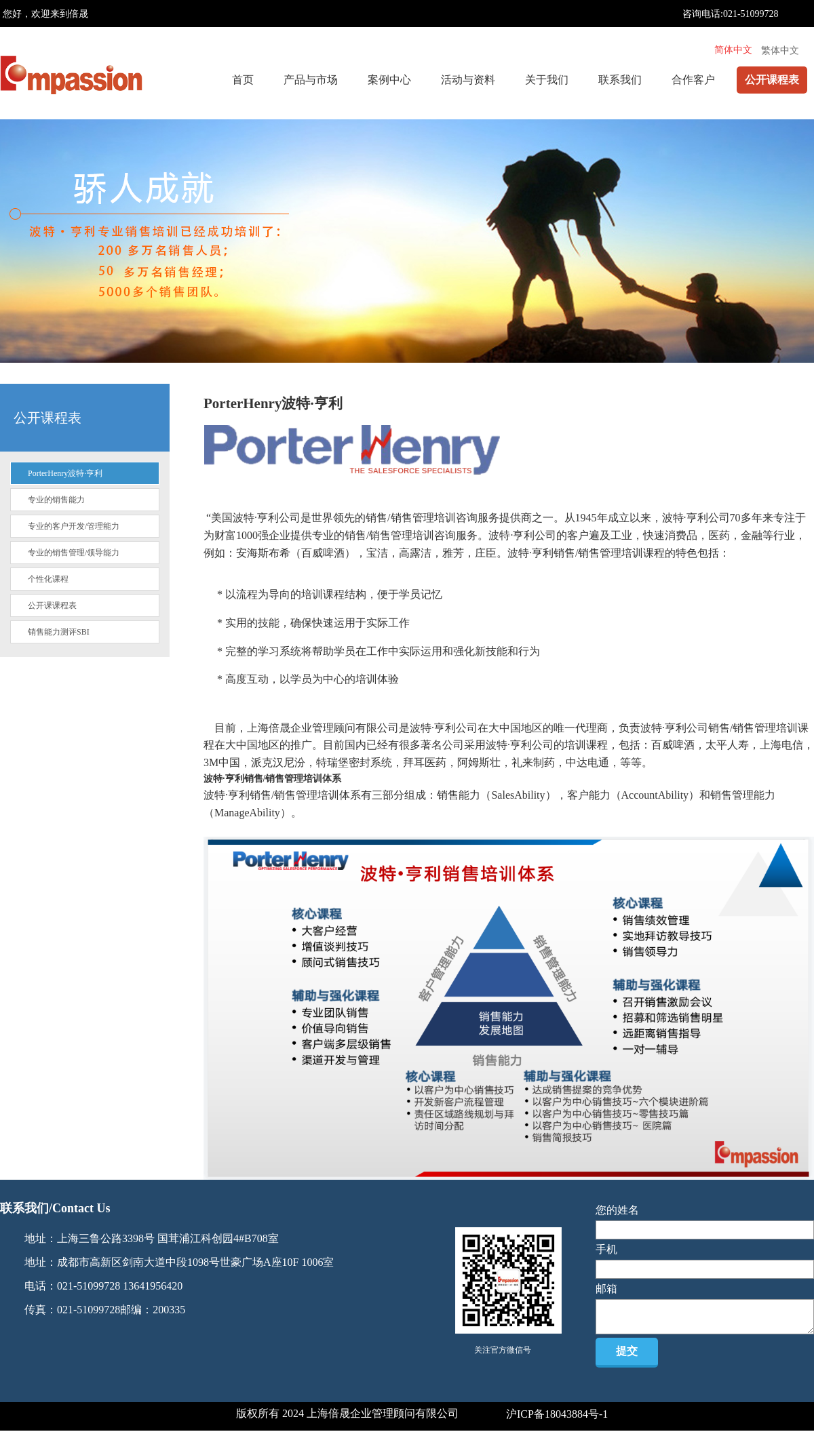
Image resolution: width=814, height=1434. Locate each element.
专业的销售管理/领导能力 (73, 552)
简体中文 (733, 50)
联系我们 (620, 79)
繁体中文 (780, 50)
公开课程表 (772, 79)
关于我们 (546, 79)
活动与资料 (468, 79)
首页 (243, 79)
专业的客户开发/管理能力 (73, 526)
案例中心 (389, 79)
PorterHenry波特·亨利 (65, 473)
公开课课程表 (52, 605)
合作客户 (693, 79)
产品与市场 (311, 79)
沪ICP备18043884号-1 (557, 1414)
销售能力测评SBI (59, 632)
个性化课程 (48, 579)
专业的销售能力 (56, 499)
